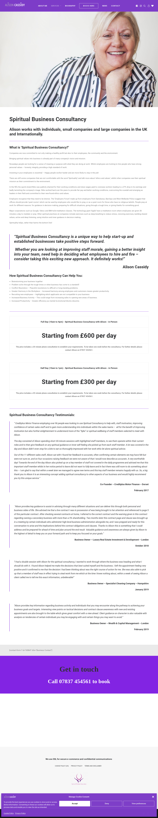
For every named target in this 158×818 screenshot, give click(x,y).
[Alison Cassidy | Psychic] (16, 5)
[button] (153, 797)
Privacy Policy (20, 813)
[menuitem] (42, 6)
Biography (70, 6)
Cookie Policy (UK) (62, 766)
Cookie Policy (9, 813)
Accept (75, 803)
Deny (107, 803)
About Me (42, 6)
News (104, 6)
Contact (115, 6)
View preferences (139, 803)
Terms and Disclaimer (93, 766)
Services (56, 6)
